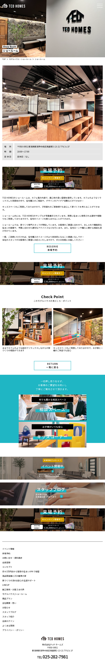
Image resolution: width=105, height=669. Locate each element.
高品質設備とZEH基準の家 (14, 575)
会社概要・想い (9, 603)
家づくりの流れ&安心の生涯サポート (19, 580)
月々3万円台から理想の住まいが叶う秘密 (20, 571)
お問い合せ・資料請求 (12, 557)
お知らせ (6, 607)
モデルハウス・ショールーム (20, 59)
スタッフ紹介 (8, 616)
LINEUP (5, 584)
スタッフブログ (9, 612)
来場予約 (6, 553)
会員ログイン (8, 621)
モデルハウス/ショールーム (14, 594)
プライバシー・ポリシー (13, 630)
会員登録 (6, 562)
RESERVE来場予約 (52, 248)
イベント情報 (8, 548)
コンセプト (7, 566)
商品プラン (7, 598)
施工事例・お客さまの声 (13, 589)
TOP (4, 59)
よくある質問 (8, 625)
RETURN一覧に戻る (52, 365)
